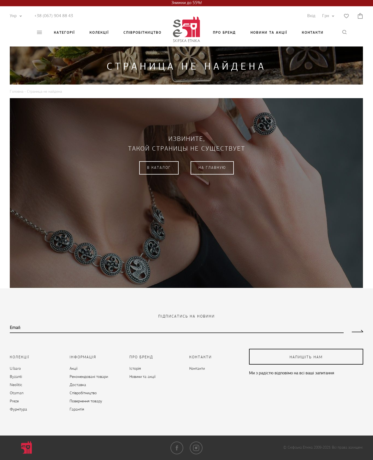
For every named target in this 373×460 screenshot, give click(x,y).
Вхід (311, 16)
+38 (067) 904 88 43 (53, 16)
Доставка (78, 385)
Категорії (64, 33)
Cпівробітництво (142, 33)
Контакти (313, 33)
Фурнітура (18, 410)
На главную (212, 168)
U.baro (15, 369)
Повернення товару (86, 401)
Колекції (99, 33)
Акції (73, 369)
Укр (14, 16)
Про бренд (224, 33)
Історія (135, 369)
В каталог (159, 168)
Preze (14, 401)
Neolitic (16, 385)
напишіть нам (306, 357)
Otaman (16, 393)
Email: (15, 328)
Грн (327, 16)
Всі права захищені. (347, 448)
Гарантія (77, 410)
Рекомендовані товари (89, 377)
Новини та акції (268, 33)
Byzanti (16, 377)
